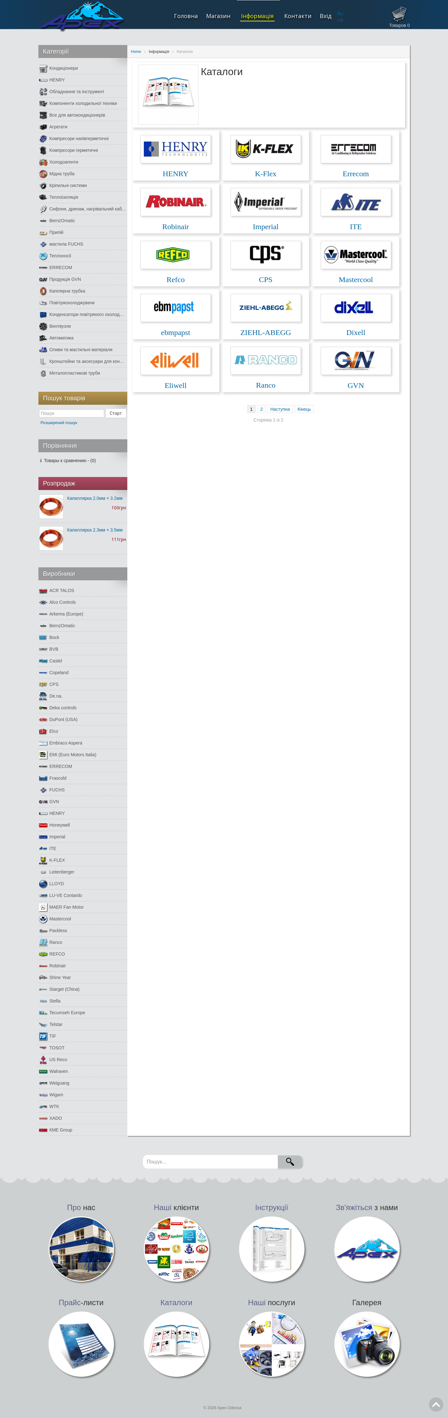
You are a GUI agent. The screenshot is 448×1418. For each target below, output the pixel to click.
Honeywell (54, 825)
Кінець (304, 409)
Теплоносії (55, 256)
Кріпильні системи (63, 186)
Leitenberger (57, 872)
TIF (47, 1036)
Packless (53, 931)
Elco (48, 731)
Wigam (51, 1095)
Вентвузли (55, 326)
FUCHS (52, 790)
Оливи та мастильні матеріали (75, 350)
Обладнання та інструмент (71, 92)
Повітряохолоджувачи (67, 303)
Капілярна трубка (62, 291)
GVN (356, 385)
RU (340, 13)
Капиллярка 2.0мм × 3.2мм (95, 498)
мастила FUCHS (61, 244)
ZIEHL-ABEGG (265, 332)
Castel (50, 661)
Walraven (53, 1071)
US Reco (53, 1060)
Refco (175, 279)
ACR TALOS (56, 591)
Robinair (175, 226)
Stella (50, 1001)
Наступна (280, 409)
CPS (266, 279)
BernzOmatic (57, 221)
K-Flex (266, 174)
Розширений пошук (59, 422)
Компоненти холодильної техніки (78, 103)
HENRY (175, 174)
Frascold (53, 778)
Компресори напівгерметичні (74, 139)
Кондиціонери (58, 68)
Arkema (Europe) (61, 614)
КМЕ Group (55, 1130)
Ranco (265, 385)
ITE (356, 226)
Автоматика (56, 338)
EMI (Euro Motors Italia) (68, 755)
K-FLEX (52, 860)
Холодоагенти (58, 162)
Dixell (355, 332)
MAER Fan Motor (61, 907)
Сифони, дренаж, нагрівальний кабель (83, 209)
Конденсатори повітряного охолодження (83, 315)
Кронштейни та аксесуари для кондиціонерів (83, 361)
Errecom (356, 174)
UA (340, 20)
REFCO (52, 954)
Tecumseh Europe (62, 1013)
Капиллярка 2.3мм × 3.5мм (95, 529)
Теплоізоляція (58, 197)
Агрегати (53, 127)
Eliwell (175, 385)
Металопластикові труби (69, 373)
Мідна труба (57, 174)
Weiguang (54, 1083)
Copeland (54, 673)
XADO (50, 1118)
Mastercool (356, 279)
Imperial (265, 226)
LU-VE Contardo (60, 895)
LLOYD (51, 884)
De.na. (51, 696)
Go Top (436, 1404)
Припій (51, 232)
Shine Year (55, 978)
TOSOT (52, 1048)
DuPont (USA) (58, 720)
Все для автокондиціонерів (72, 115)
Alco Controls (57, 602)
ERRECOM (55, 268)
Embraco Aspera (61, 743)
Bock (49, 637)
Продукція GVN (60, 279)
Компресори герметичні (68, 150)
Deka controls (58, 708)
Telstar (51, 1024)
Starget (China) (59, 989)
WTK (49, 1107)
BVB (48, 649)
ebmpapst (175, 332)
